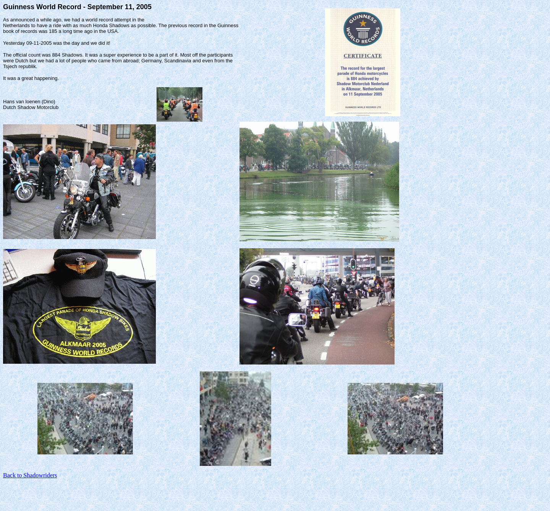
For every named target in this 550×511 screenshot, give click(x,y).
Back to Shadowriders (30, 475)
